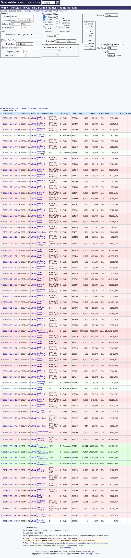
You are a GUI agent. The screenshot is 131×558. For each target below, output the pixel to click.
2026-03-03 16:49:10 (11, 153)
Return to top (65, 548)
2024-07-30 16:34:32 (11, 502)
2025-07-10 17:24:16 (11, 342)
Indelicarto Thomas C (41, 118)
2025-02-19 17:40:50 (11, 433)
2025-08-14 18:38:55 (11, 314)
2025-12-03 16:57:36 (11, 210)
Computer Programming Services (38, 11)
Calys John (41, 232)
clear (119, 55)
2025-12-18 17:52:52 (11, 193)
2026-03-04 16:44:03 (11, 147)
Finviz (11, 108)
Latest (21, 2)
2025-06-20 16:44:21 (11, 360)
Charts (36, 2)
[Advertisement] (65, 83)
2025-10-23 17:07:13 (11, 250)
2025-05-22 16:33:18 (11, 406)
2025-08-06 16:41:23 (11, 325)
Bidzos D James (40, 170)
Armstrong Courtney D (41, 135)
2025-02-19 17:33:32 (11, 439)
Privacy (89, 554)
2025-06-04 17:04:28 (11, 377)
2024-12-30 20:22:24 (11, 452)
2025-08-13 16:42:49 (11, 319)
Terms (82, 554)
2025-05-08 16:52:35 (11, 411)
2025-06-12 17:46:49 (11, 365)
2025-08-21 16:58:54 (11, 308)
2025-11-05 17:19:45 (11, 237)
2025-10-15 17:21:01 (11, 262)
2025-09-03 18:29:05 (11, 296)
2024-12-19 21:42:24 (11, 463)
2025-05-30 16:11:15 (11, 388)
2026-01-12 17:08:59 (11, 181)
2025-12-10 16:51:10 (11, 204)
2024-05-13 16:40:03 (11, 515)
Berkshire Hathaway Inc (42, 331)
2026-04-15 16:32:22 (11, 118)
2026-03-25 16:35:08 (11, 135)
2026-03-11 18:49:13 (11, 141)
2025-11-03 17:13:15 (11, 244)
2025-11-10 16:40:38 (11, 232)
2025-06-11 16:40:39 (11, 371)
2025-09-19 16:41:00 (11, 273)
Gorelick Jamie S (40, 388)
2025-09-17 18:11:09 (11, 279)
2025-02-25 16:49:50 (11, 426)
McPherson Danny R (41, 244)
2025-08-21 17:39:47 (11, 302)
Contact (97, 554)
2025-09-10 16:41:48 (11, 291)
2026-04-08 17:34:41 (11, 124)
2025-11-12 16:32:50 (11, 227)
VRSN (33, 118)
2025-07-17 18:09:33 (11, 337)
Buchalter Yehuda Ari (41, 411)
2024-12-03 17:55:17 (11, 470)
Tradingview (43, 108)
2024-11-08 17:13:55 (11, 478)
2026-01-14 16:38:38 (11, 176)
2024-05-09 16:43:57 (11, 521)
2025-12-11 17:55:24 (11, 199)
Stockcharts (32, 108)
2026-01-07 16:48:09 (11, 187)
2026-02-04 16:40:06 (11, 164)
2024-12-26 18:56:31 (11, 458)
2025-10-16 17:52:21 (11, 256)
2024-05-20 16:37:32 (11, 509)
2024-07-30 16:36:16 (11, 496)
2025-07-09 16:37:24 (11, 348)
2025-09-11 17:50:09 (11, 285)
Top (29, 2)
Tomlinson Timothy (41, 308)
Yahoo (23, 108)
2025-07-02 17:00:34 (11, 354)
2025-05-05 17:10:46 (11, 418)
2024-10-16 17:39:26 (11, 485)
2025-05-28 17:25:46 (11, 394)
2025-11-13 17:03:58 (11, 222)
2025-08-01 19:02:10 (11, 331)
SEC (17, 108)
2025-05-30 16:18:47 (11, 383)
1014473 (63, 11)
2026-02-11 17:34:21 (11, 158)
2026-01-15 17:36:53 (11, 170)
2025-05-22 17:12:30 (11, 400)
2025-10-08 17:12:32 (11, 268)
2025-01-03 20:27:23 (11, 446)
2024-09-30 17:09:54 (11, 490)
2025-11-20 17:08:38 (11, 216)
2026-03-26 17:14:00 (11, 130)
